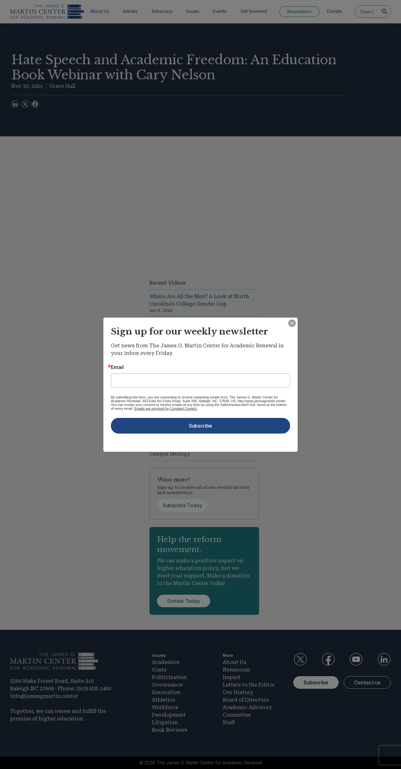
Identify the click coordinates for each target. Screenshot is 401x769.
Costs (159, 670)
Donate (334, 11)
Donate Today (183, 601)
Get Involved (254, 11)
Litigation (165, 722)
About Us (99, 11)
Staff (229, 722)
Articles (130, 11)
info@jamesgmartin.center (44, 696)
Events (220, 11)
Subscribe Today (182, 505)
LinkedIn (384, 659)
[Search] (384, 11)
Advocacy (162, 11)
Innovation (166, 692)
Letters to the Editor (249, 685)
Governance (167, 685)
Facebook (328, 659)
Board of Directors (246, 700)
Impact (232, 677)
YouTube (356, 659)
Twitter (300, 659)
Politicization (169, 677)
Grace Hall (62, 86)
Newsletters (299, 11)
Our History (238, 692)
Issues (192, 11)
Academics (166, 662)
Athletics (163, 700)
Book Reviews (169, 730)
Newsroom (236, 670)
